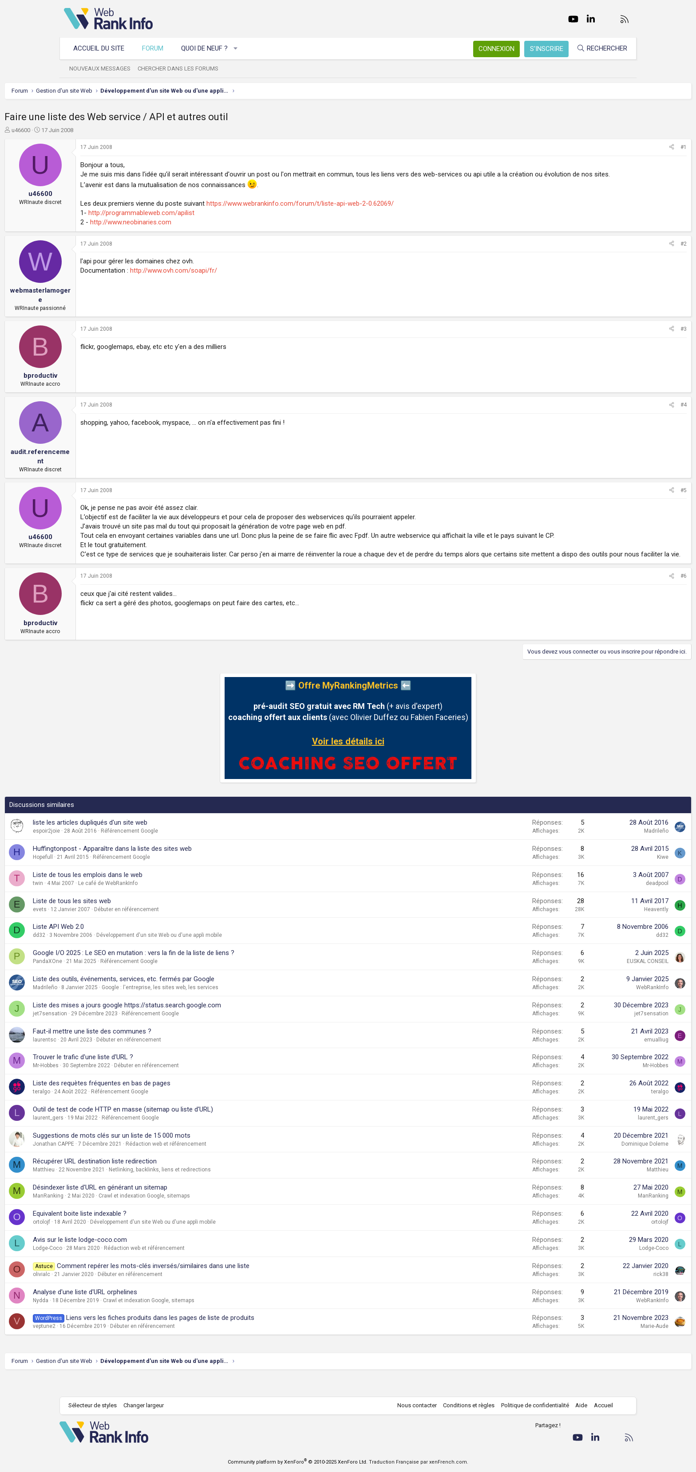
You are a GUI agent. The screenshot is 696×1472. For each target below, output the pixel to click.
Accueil (599, 1405)
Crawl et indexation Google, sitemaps (203, 1214)
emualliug (597, 1058)
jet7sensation (109, 1032)
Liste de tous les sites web (131, 920)
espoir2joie (105, 849)
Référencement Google (189, 849)
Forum (157, 48)
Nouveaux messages (104, 68)
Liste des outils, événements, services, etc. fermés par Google (183, 998)
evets (99, 928)
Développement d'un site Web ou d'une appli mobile (218, 954)
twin (97, 902)
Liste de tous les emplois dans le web (147, 893)
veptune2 (103, 1345)
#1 (624, 147)
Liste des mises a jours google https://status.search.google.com (186, 1024)
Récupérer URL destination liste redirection (154, 1180)
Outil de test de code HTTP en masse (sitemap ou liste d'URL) (182, 1128)
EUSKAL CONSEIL (588, 980)
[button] (240, 48)
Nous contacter (412, 1405)
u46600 (80, 130)
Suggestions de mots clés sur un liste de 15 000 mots (171, 1154)
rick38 (601, 1293)
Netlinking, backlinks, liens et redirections (219, 1188)
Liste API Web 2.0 (117, 945)
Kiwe (603, 876)
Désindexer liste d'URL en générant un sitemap (159, 1206)
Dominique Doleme (585, 1162)
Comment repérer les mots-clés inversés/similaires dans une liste (212, 1284)
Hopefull (102, 876)
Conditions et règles (464, 1405)
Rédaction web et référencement (225, 1162)
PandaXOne (107, 980)
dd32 (98, 954)
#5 (624, 500)
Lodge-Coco (107, 1267)
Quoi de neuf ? (209, 48)
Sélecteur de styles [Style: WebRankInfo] (97, 1405)
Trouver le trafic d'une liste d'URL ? (142, 1076)
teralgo (101, 1110)
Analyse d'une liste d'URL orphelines (144, 1311)
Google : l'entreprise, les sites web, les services (219, 1006)
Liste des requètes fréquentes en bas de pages (161, 1102)
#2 (624, 253)
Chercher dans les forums (182, 68)
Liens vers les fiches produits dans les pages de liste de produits (220, 1336)
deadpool (597, 902)
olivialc (101, 1293)
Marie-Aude (595, 1345)
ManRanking (107, 1214)
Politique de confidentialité (531, 1405)
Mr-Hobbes (105, 1084)
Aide (577, 1405)
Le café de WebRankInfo (167, 902)
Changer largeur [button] (148, 1405)
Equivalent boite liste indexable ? (139, 1232)
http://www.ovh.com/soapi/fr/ (233, 280)
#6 (624, 594)
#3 (624, 338)
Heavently (597, 928)
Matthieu (103, 1188)
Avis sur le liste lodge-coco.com (139, 1258)
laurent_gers (107, 1136)
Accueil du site (103, 48)
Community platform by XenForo (298, 1462)
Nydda (100, 1319)
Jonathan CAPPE (113, 1162)
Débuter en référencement (186, 928)
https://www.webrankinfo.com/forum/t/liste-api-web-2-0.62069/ (359, 213)
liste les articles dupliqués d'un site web (149, 841)
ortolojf (101, 1240)
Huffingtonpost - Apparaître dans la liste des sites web (171, 867)
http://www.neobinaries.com (190, 231)
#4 (624, 414)
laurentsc (104, 1058)
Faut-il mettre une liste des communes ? (151, 1050)
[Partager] (612, 147)
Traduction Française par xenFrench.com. (418, 1462)
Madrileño (597, 849)
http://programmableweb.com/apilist (201, 222)
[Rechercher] (597, 48)
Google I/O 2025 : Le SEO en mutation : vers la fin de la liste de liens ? (193, 971)
